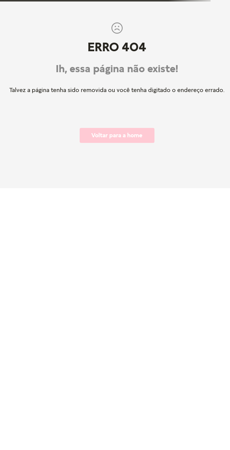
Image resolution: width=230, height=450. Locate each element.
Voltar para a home (116, 135)
